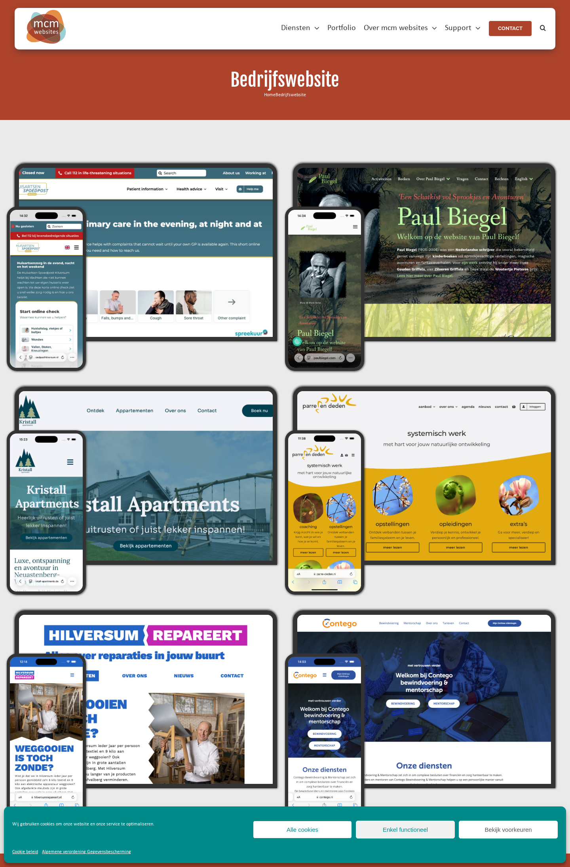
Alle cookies (302, 829)
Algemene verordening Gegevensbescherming (86, 852)
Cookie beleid (25, 852)
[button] (543, 28)
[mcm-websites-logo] (46, 13)
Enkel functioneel (405, 829)
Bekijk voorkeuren (508, 829)
